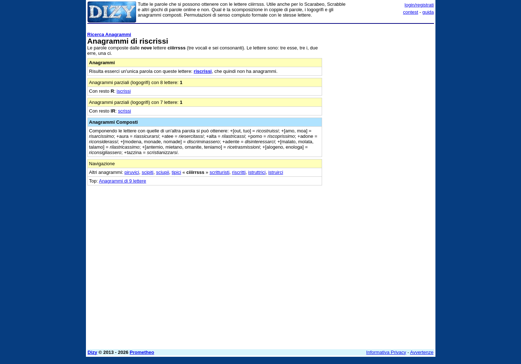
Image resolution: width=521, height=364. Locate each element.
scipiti (147, 172)
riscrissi (203, 71)
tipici (176, 172)
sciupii (162, 172)
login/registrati (419, 5)
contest (410, 12)
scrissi (124, 111)
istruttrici (256, 172)
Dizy (92, 352)
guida (428, 12)
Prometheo (142, 352)
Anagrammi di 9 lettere (122, 181)
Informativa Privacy (386, 352)
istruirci (275, 172)
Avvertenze (422, 352)
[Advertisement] (380, 134)
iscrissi (124, 91)
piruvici (132, 172)
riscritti (239, 172)
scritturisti (219, 172)
